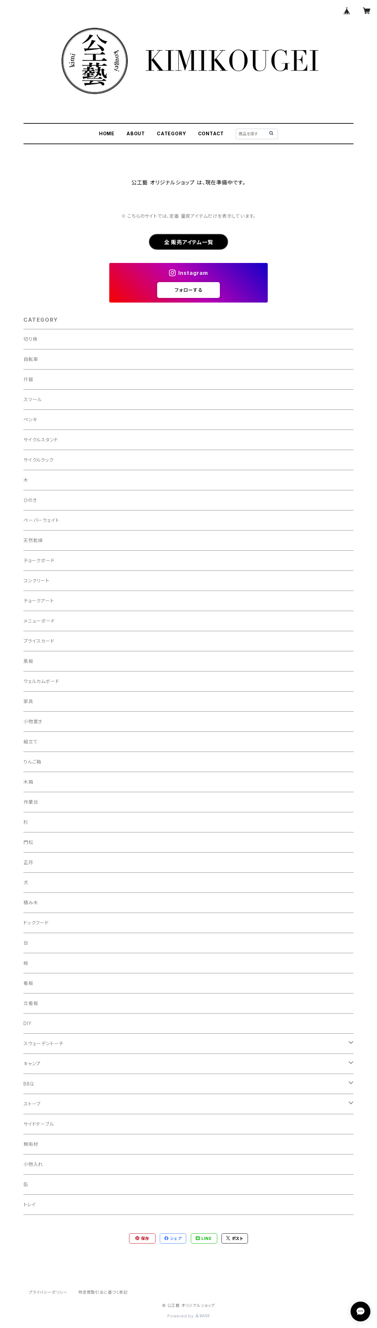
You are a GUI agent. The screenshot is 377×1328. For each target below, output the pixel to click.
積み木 (30, 902)
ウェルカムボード (41, 681)
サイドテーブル (38, 1124)
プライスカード (38, 641)
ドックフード (36, 922)
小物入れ (33, 1164)
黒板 (28, 661)
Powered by (188, 1315)
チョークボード (39, 560)
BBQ (28, 1083)
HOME (107, 133)
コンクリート (36, 580)
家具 (28, 701)
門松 (28, 842)
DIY (27, 1023)
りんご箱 (32, 761)
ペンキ (30, 419)
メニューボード (39, 621)
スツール (32, 399)
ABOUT (135, 133)
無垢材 (30, 1144)
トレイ (29, 1204)
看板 (28, 983)
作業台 (30, 802)
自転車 (30, 359)
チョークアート (38, 600)
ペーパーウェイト (41, 520)
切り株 (30, 339)
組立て (30, 741)
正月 (28, 862)
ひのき (30, 500)
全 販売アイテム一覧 (188, 242)
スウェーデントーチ (43, 1043)
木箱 (28, 782)
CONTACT (211, 133)
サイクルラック (38, 460)
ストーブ (32, 1104)
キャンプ (32, 1063)
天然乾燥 (33, 540)
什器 (28, 379)
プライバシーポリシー (48, 1292)
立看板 (30, 1003)
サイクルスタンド (40, 439)
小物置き (32, 721)
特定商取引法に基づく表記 (103, 1292)
